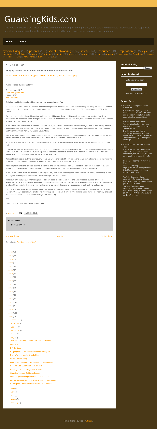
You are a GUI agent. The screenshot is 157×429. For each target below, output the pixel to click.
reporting (150, 54)
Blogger (89, 421)
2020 (10, 273)
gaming (109, 54)
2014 (10, 295)
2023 (10, 263)
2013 (10, 299)
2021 (10, 270)
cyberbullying (11, 51)
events (40, 57)
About (22, 41)
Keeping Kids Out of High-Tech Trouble (26, 366)
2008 (10, 316)
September (15, 330)
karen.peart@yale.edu (15, 93)
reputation (126, 51)
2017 (10, 284)
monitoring (8, 54)
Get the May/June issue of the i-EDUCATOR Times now (33, 380)
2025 (10, 255)
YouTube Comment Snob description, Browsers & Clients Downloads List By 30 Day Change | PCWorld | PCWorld (137, 180)
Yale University (12, 98)
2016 (10, 288)
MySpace (14, 344)
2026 (10, 252)
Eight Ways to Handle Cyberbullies (24, 355)
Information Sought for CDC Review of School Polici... (32, 362)
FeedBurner (142, 93)
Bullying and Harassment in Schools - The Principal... (31, 384)
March (13, 399)
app (18, 57)
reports (85, 54)
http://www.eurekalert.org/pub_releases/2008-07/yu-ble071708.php (41, 75)
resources (103, 51)
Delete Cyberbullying (18, 359)
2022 (10, 266)
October (14, 327)
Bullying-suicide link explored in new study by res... (31, 351)
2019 (10, 277)
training (47, 54)
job (49, 57)
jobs (53, 57)
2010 (10, 309)
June (13, 388)
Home (9, 41)
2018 (10, 281)
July (13, 338)
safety (84, 51)
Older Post (107, 236)
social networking (59, 51)
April (13, 395)
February (15, 403)
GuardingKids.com (40, 19)
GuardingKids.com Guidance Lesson (25, 373)
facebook (123, 54)
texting (97, 54)
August (14, 334)
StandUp (137, 54)
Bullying (22, 54)
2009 (10, 313)
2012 (10, 302)
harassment (29, 57)
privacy (34, 54)
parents (34, 51)
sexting (59, 54)
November (15, 323)
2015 (10, 291)
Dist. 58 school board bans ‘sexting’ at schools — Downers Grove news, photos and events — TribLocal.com (137, 125)
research (72, 54)
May (13, 392)
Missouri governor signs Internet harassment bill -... (31, 376)
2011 (10, 306)
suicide (9, 57)
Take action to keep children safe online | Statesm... (31, 341)
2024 (10, 259)
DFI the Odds (15, 348)
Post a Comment (18, 225)
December (15, 320)
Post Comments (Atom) (26, 242)
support (145, 51)
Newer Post (12, 236)
